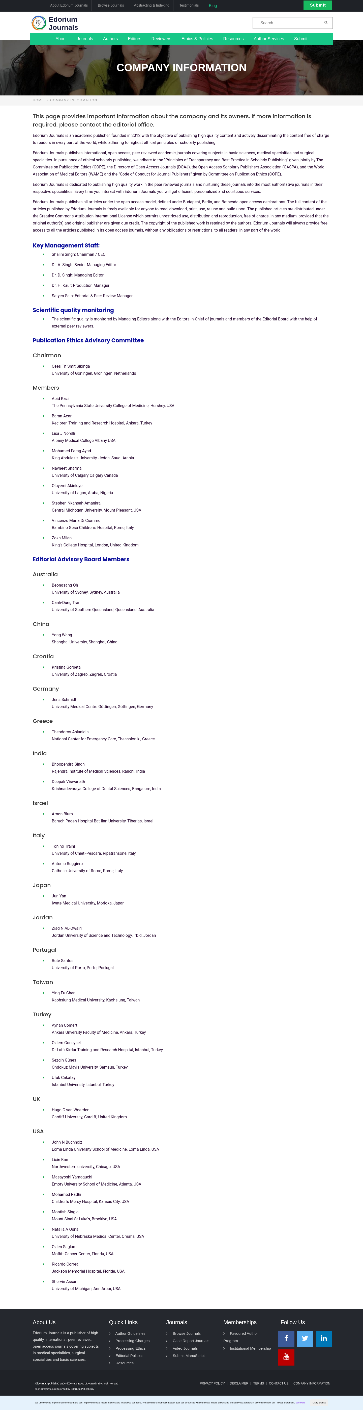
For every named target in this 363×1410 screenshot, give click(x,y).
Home (38, 100)
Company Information (311, 1383)
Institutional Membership (247, 1348)
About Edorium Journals (69, 5)
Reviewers (161, 38)
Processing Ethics (127, 1348)
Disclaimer (239, 1383)
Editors (134, 38)
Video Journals (182, 1348)
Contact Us (278, 1383)
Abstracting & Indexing (151, 5)
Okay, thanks (319, 1402)
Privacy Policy (212, 1383)
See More (300, 1402)
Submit (318, 5)
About (61, 38)
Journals (85, 38)
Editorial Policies (126, 1355)
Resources (233, 38)
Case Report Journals (187, 1341)
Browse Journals (111, 5)
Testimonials (189, 5)
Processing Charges (129, 1341)
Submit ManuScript (185, 1355)
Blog (213, 6)
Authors (110, 38)
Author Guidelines (127, 1333)
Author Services (269, 38)
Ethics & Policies (197, 38)
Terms (258, 1383)
